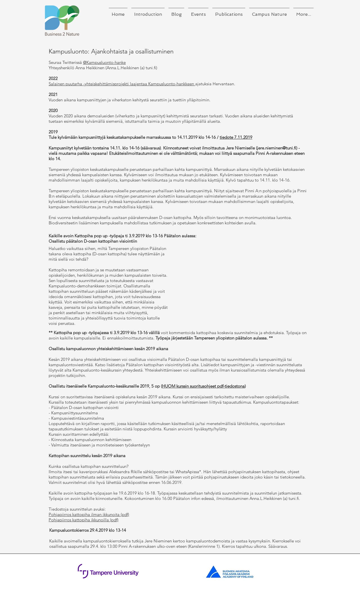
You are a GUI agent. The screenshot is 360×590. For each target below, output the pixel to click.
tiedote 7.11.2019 (236, 137)
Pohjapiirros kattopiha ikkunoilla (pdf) (83, 519)
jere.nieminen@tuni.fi (276, 148)
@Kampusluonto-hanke (104, 62)
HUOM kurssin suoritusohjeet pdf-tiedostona (203, 386)
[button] (147, 11)
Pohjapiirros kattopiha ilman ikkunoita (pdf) (89, 514)
